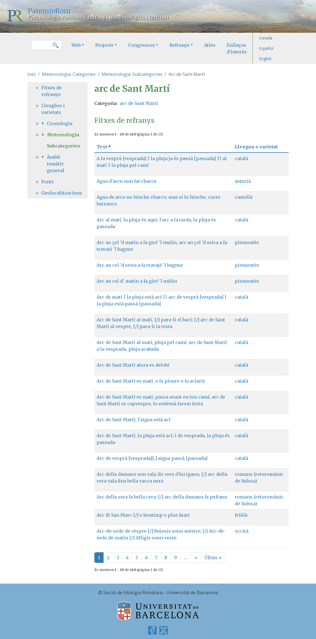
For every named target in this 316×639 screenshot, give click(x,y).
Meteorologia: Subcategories (132, 74)
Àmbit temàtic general (55, 163)
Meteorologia (60, 134)
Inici (31, 74)
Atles (210, 45)
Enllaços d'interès (237, 48)
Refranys (179, 45)
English (265, 58)
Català (265, 38)
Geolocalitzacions (57, 193)
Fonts (47, 181)
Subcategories (63, 146)
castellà (243, 197)
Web (76, 45)
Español (266, 48)
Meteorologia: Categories (68, 74)
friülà (241, 515)
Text (104, 146)
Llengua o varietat (256, 146)
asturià (243, 181)
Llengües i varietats (53, 109)
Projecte (104, 45)
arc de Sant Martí (139, 103)
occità (241, 531)
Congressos (141, 45)
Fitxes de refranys (51, 91)
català (241, 158)
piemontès (247, 242)
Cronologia (59, 123)
